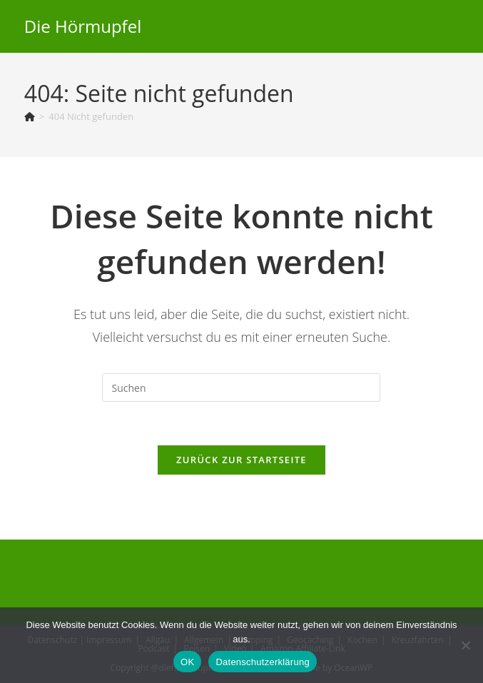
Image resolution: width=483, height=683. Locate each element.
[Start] (29, 116)
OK (187, 662)
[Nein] (465, 645)
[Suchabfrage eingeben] (241, 387)
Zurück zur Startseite (241, 459)
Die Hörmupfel (82, 26)
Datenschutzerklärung (262, 662)
